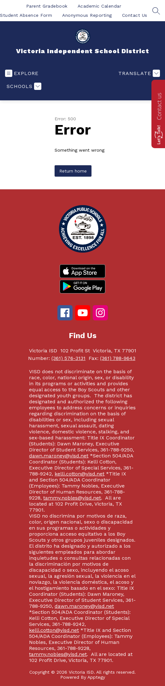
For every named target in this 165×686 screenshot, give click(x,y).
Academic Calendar (99, 6)
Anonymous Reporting (87, 15)
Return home (73, 170)
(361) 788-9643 (117, 358)
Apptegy (96, 677)
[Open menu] (21, 73)
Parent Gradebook (47, 6)
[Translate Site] (138, 73)
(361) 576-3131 (68, 358)
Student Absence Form (26, 15)
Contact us (159, 106)
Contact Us (134, 15)
